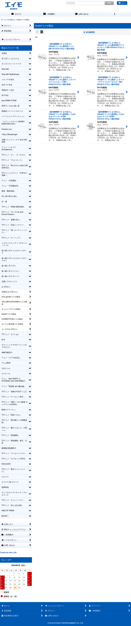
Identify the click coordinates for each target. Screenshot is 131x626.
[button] (114, 14)
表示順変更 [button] (89, 32)
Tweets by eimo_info (8, 552)
